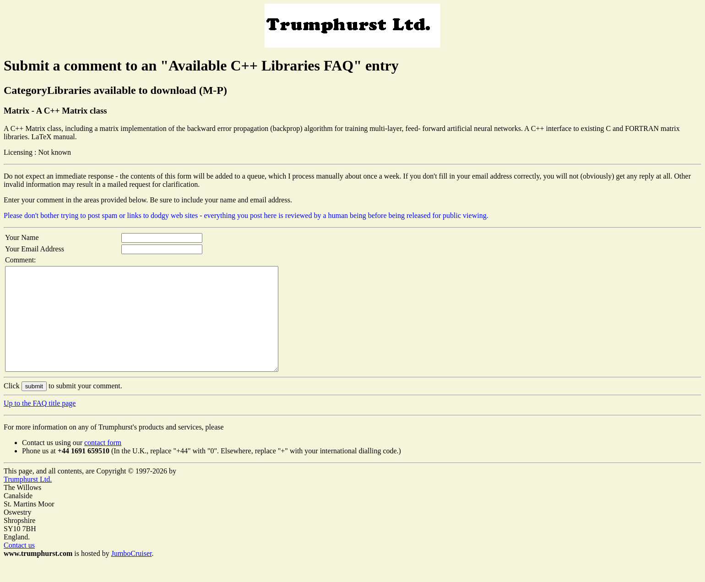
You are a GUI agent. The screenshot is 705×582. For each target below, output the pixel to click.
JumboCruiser (131, 574)
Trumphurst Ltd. (28, 500)
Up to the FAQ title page (40, 424)
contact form (102, 463)
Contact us (19, 566)
